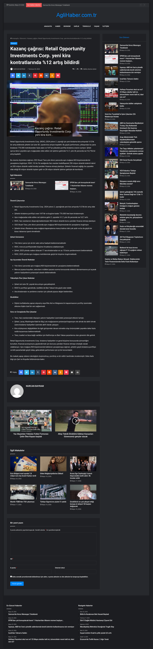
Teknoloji (86, 26)
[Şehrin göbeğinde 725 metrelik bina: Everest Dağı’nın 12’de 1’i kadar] (112, 203)
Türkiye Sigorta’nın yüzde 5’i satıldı (53, 501)
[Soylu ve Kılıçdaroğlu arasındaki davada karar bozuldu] (112, 238)
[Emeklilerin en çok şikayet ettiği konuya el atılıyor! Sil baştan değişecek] (83, 491)
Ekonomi (67, 26)
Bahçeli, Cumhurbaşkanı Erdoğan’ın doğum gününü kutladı (130, 214)
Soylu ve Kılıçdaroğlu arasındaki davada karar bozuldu (130, 237)
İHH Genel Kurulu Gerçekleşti (132, 169)
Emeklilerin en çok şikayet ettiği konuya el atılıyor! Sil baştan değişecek (82, 503)
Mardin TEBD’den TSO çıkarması (22, 501)
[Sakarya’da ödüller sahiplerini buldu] (112, 110)
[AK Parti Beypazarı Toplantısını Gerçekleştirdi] (112, 249)
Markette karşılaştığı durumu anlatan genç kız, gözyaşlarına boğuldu (131, 226)
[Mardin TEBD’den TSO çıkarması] (23, 491)
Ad (11, 558)
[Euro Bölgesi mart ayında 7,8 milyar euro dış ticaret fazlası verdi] (23, 462)
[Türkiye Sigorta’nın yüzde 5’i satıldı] (53, 491)
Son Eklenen (124, 37)
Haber (57, 26)
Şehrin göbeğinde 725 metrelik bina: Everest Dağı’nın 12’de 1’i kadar (129, 203)
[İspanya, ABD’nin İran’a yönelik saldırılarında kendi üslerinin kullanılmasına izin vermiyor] (112, 71)
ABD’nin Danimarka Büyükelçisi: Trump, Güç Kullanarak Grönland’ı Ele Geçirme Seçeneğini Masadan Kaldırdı (130, 132)
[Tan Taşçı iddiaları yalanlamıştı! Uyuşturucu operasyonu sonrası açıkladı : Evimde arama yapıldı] (112, 157)
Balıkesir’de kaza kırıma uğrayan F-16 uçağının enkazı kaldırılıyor (130, 259)
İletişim (106, 26)
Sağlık (76, 26)
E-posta (13, 567)
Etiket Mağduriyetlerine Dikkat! (51, 472)
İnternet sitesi (60, 567)
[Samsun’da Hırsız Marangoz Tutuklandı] (17, 185)
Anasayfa (48, 26)
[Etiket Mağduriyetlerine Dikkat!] (53, 462)
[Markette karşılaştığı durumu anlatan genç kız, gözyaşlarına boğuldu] (112, 226)
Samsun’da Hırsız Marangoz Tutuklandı (56, 5)
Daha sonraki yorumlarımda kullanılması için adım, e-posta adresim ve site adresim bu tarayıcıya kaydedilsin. (50, 576)
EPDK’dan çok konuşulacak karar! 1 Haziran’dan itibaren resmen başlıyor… (82, 186)
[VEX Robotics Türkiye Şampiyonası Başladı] (112, 182)
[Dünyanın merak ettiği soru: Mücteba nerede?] (112, 193)
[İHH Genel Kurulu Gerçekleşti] (112, 171)
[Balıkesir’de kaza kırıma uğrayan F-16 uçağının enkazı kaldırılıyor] (112, 260)
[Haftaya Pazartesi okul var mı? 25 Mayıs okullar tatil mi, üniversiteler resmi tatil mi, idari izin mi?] (112, 96)
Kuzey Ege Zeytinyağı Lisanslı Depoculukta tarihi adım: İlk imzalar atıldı (81, 475)
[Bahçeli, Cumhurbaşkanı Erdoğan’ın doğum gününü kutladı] (112, 215)
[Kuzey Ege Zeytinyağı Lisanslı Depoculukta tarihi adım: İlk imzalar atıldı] (83, 462)
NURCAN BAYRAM (21, 69)
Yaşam (96, 26)
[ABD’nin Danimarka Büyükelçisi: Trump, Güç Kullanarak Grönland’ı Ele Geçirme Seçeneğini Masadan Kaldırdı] (112, 129)
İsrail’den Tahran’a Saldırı (130, 82)
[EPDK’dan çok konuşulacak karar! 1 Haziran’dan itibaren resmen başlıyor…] (61, 185)
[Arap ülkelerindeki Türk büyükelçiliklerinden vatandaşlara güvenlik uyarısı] (112, 146)
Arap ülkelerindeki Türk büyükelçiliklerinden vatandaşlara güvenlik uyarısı (132, 145)
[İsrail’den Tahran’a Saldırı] (112, 85)
